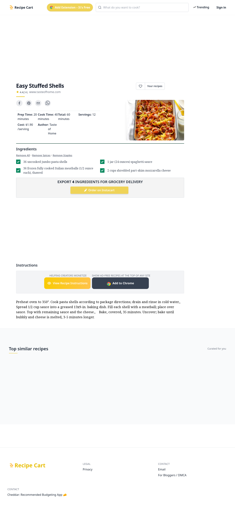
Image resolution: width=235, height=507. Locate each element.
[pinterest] (29, 103)
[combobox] (142, 7)
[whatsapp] (47, 103)
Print (174, 86)
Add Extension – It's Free (70, 7)
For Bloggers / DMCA (172, 475)
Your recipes (154, 86)
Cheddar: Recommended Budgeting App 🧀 (37, 495)
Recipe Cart (30, 465)
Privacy (87, 469)
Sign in (221, 7)
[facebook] (19, 103)
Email (161, 469)
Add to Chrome (120, 283)
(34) (25, 92)
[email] (38, 103)
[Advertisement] (116, 45)
